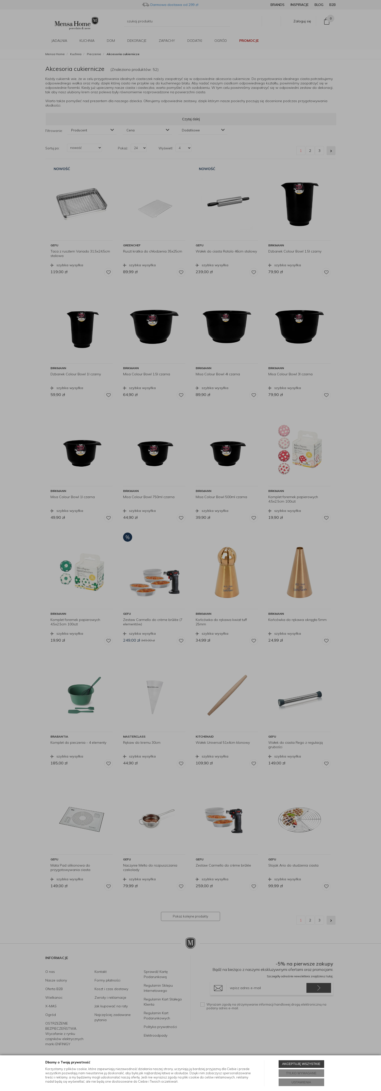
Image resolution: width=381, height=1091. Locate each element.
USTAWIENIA (301, 1082)
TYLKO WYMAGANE (301, 1073)
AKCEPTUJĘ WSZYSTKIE (301, 1064)
